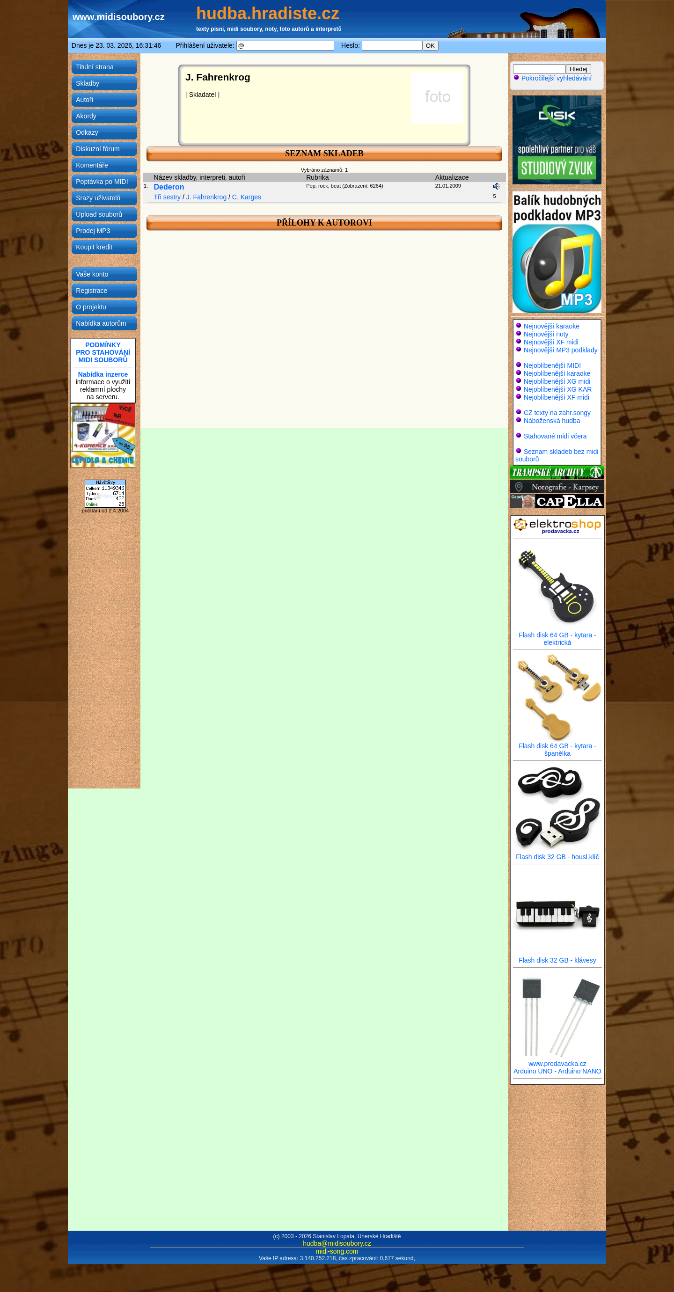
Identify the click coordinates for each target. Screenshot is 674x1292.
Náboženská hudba (552, 420)
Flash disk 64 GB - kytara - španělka (557, 746)
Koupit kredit (94, 247)
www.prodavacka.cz (557, 1060)
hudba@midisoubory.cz (337, 1243)
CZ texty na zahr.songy (557, 412)
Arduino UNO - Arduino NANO (557, 1071)
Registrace (91, 290)
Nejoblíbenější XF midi (556, 397)
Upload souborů (99, 214)
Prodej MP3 (93, 230)
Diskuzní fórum (97, 149)
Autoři (84, 99)
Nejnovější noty (546, 334)
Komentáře (92, 165)
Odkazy (87, 132)
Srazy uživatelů (98, 198)
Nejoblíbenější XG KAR (558, 389)
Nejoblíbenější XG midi (557, 381)
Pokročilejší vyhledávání (552, 78)
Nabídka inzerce (103, 374)
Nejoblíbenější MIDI (552, 365)
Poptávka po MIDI (102, 181)
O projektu (91, 307)
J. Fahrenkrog (206, 197)
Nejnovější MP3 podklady (561, 350)
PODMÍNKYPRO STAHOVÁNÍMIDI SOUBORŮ (103, 352)
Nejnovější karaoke (551, 326)
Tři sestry (167, 197)
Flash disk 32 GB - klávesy (557, 957)
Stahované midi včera (555, 436)
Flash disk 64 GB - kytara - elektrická (557, 635)
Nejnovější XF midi (551, 342)
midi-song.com (336, 1251)
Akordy (86, 116)
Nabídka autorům (101, 323)
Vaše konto (92, 274)
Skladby (87, 83)
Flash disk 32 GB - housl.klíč (557, 854)
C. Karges (246, 197)
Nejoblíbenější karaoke (557, 373)
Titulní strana (94, 67)
